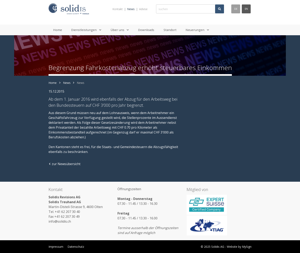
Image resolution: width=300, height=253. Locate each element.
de (235, 9)
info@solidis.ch (60, 221)
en (246, 9)
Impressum (56, 247)
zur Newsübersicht (64, 163)
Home (53, 83)
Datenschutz (76, 247)
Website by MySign (239, 247)
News (131, 9)
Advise (143, 9)
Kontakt (117, 9)
